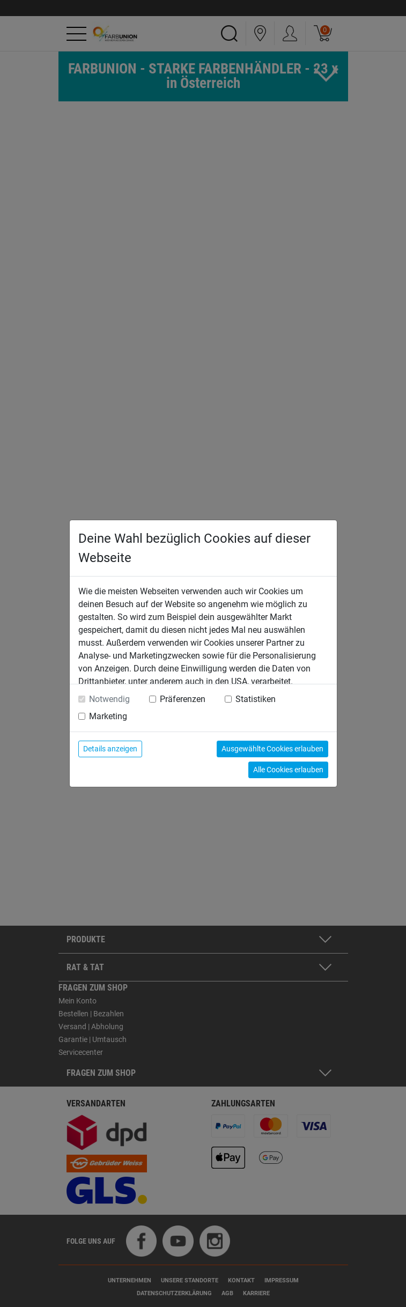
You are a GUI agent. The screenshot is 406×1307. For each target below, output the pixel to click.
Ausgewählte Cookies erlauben (272, 748)
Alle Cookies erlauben (288, 769)
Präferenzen (182, 699)
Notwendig (109, 699)
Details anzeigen (110, 748)
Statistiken (255, 699)
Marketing (108, 716)
